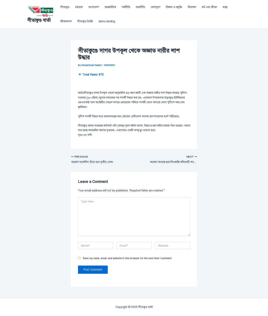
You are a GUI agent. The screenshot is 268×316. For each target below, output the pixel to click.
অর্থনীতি (126, 7)
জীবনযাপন (66, 21)
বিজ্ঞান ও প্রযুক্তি (174, 7)
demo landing (106, 21)
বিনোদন (192, 7)
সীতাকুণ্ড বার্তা (39, 20)
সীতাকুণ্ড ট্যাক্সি (85, 21)
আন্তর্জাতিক (110, 7)
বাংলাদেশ (94, 7)
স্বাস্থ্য (225, 7)
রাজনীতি (140, 7)
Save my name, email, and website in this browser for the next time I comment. (127, 258)
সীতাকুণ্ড (64, 7)
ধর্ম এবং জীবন (209, 7)
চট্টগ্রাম (79, 7)
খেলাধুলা (155, 7)
